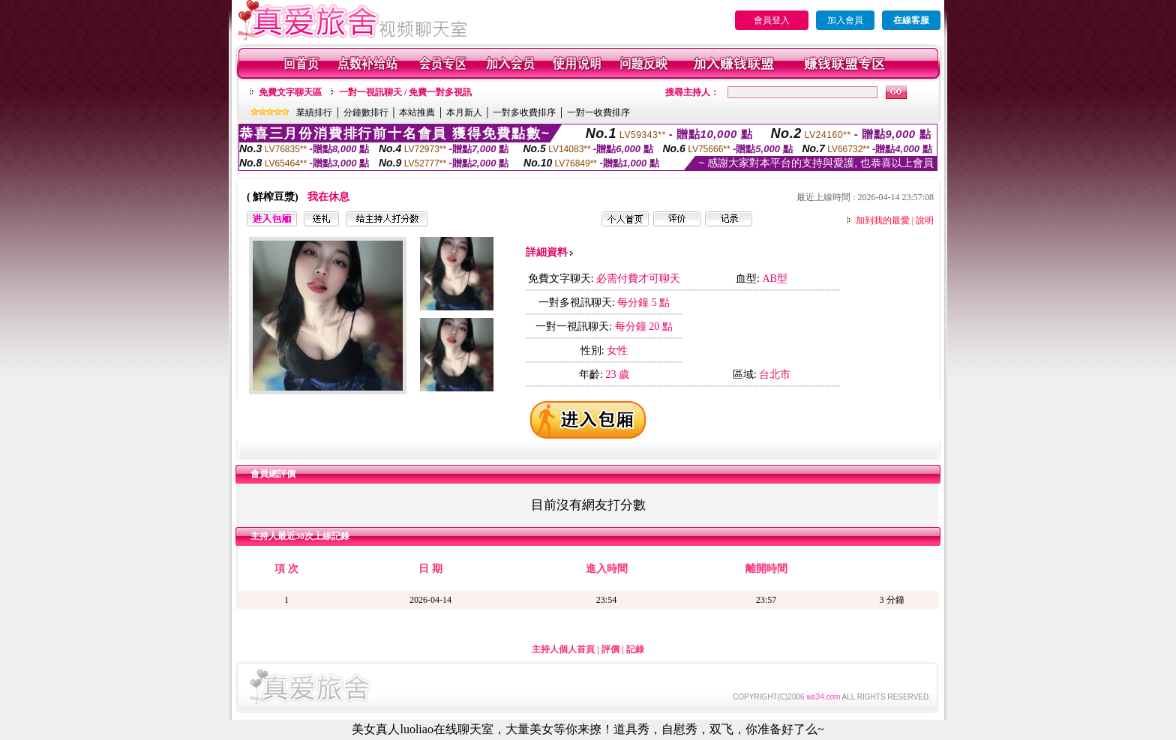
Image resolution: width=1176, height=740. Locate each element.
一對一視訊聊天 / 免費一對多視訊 (405, 92)
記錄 (635, 649)
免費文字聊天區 (290, 92)
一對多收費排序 (524, 112)
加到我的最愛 (883, 220)
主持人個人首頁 (563, 649)
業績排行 (314, 112)
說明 (925, 220)
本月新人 (464, 112)
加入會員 (845, 20)
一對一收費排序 (598, 112)
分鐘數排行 (366, 112)
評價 (611, 649)
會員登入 (772, 20)
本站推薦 (417, 112)
